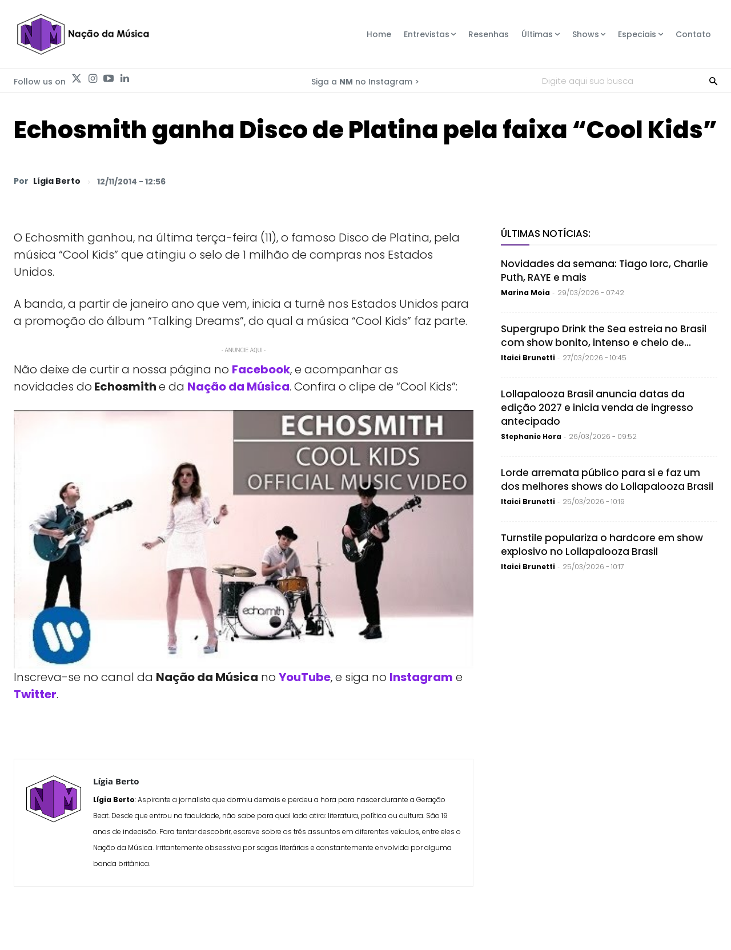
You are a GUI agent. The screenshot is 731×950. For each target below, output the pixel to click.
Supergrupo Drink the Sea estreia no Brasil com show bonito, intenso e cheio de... (603, 335)
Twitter (35, 694)
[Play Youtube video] (243, 539)
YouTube (305, 677)
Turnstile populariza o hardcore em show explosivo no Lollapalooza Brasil (602, 544)
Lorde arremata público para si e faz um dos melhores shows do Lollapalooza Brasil (607, 479)
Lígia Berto (57, 181)
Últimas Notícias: (546, 233)
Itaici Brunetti (528, 358)
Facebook (261, 369)
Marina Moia (525, 292)
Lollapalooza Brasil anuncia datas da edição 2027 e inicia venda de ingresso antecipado (597, 407)
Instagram (421, 677)
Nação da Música (238, 387)
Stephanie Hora (531, 436)
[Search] (713, 80)
